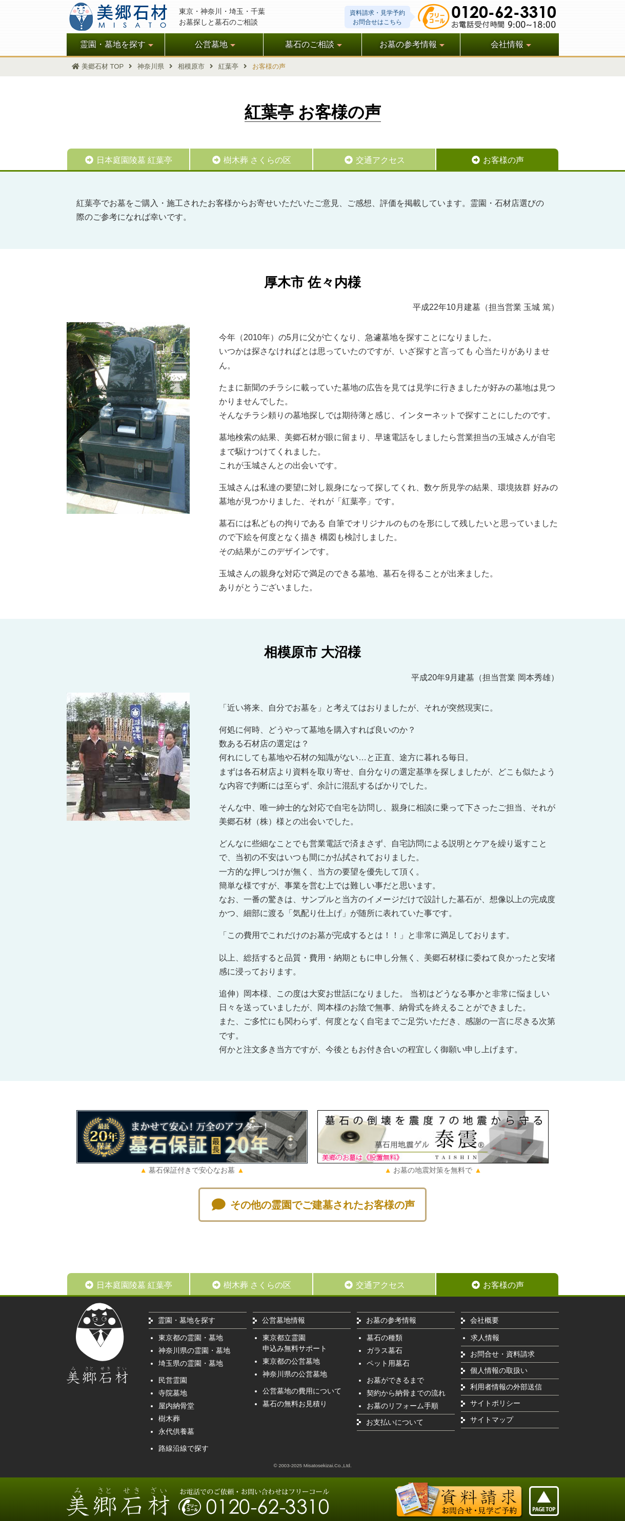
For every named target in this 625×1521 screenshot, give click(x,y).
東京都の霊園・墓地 (190, 1338)
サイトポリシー (495, 1403)
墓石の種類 (384, 1338)
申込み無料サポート (295, 1348)
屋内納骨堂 (176, 1406)
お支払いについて (395, 1422)
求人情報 (485, 1338)
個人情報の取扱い (499, 1370)
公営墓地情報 (283, 1320)
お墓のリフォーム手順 (402, 1406)
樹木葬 (169, 1418)
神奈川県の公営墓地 (295, 1374)
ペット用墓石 (388, 1363)
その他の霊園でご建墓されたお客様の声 (312, 1205)
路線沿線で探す (183, 1448)
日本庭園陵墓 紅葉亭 (128, 160)
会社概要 (484, 1320)
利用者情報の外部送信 (506, 1387)
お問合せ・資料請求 (502, 1354)
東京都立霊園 (284, 1338)
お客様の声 (497, 160)
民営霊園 (172, 1380)
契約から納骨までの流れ (406, 1393)
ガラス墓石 (384, 1350)
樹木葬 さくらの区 (251, 160)
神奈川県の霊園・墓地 (194, 1350)
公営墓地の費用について (302, 1391)
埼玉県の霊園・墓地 (190, 1363)
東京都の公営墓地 (291, 1361)
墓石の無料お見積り (295, 1404)
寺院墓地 (172, 1393)
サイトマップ (491, 1419)
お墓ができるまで (395, 1380)
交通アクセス (374, 160)
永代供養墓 (176, 1431)
